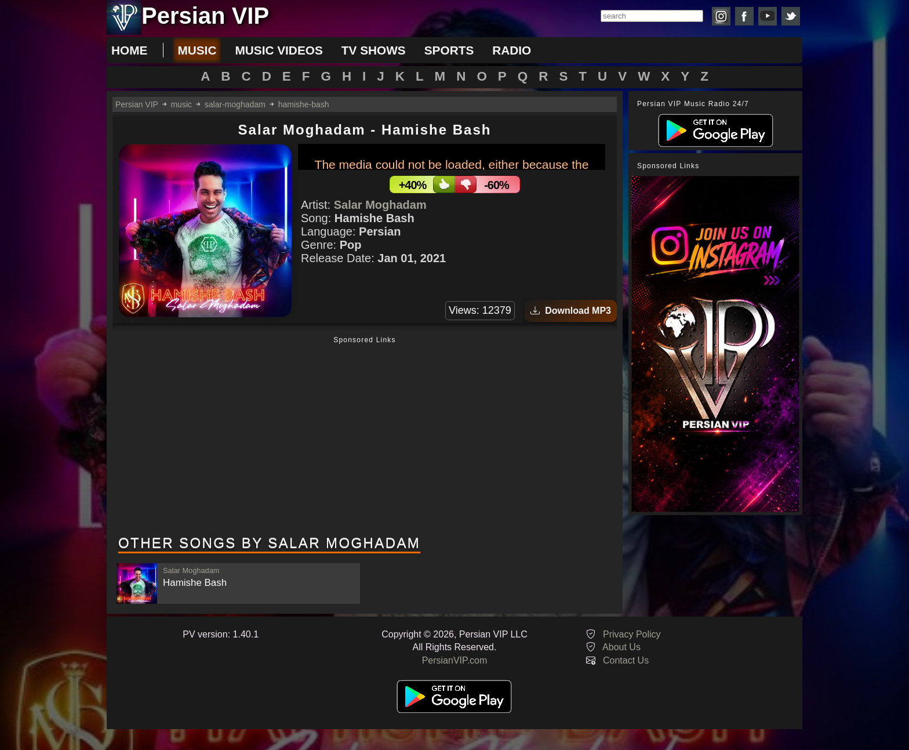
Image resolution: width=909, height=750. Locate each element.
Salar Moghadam (380, 204)
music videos (278, 50)
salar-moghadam (235, 104)
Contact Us (626, 660)
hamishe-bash (303, 104)
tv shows (373, 50)
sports (449, 50)
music (196, 50)
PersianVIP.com (455, 660)
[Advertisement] (364, 437)
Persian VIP (136, 104)
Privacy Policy (632, 634)
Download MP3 (570, 311)
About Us (621, 647)
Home (129, 50)
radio (511, 50)
